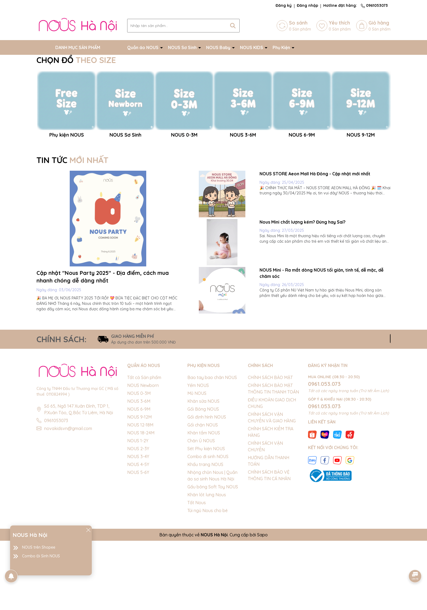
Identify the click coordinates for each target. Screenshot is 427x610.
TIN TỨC (72, 229)
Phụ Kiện (282, 47)
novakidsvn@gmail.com (68, 497)
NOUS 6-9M (138, 478)
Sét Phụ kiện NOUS (206, 518)
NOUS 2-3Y (138, 518)
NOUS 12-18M (140, 494)
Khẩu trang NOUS (205, 533)
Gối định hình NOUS (206, 486)
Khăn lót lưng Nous (206, 564)
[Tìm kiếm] (232, 25)
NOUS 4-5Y (138, 533)
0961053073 (374, 5)
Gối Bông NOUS (203, 478)
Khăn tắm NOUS (203, 502)
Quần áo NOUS (143, 47)
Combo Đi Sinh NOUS (41, 556)
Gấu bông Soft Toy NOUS (212, 556)
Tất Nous (196, 572)
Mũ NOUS (196, 462)
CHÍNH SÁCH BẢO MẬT (270, 446)
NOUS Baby (218, 47)
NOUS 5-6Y (138, 541)
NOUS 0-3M (139, 462)
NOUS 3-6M (138, 470)
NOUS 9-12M (139, 486)
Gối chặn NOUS (202, 494)
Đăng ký (284, 5)
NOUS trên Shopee (38, 547)
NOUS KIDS (252, 47)
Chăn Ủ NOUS (201, 510)
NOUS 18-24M (140, 502)
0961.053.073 (324, 453)
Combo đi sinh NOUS (207, 525)
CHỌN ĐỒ (76, 60)
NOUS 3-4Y (138, 525)
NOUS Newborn (143, 454)
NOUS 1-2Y (137, 510)
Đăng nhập (307, 5)
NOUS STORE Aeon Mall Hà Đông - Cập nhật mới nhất (315, 243)
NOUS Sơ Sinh (183, 47)
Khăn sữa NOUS (203, 470)
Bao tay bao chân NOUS (212, 446)
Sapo (262, 604)
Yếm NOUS (198, 454)
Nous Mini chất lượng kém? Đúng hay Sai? (303, 291)
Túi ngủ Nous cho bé (207, 579)
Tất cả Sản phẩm (144, 446)
